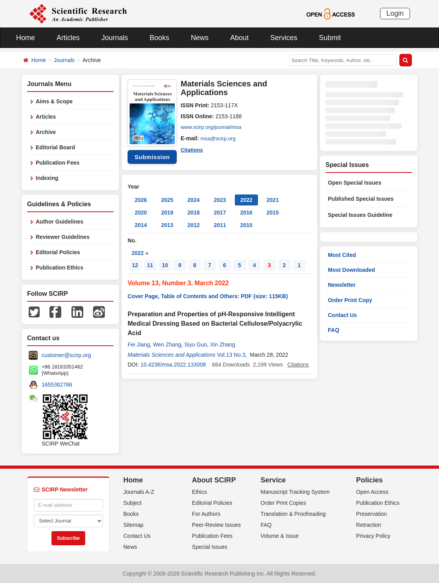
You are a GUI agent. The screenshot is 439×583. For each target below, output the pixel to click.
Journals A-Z (138, 492)
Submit (330, 38)
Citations (192, 149)
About (239, 38)
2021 (273, 200)
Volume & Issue (280, 536)
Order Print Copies (283, 503)
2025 (167, 200)
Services (283, 38)
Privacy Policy (373, 536)
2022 (246, 200)
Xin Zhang (222, 344)
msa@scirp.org (219, 138)
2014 (141, 225)
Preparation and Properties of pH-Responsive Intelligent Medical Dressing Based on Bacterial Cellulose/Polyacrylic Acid (215, 323)
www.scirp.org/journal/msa (213, 127)
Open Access (372, 492)
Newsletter (342, 285)
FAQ (333, 330)
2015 (273, 212)
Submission (152, 157)
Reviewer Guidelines (63, 237)
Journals (114, 38)
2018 (193, 212)
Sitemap (133, 525)
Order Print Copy (350, 300)
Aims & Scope (54, 101)
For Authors (206, 514)
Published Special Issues (360, 199)
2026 (141, 200)
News (200, 38)
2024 (193, 200)
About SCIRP (214, 480)
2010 (246, 225)
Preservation (371, 514)
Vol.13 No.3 (231, 355)
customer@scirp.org (66, 355)
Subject (132, 503)
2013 (167, 225)
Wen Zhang (167, 344)
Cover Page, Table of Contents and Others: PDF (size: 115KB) (208, 296)
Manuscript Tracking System (295, 492)
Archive (46, 132)
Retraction (368, 525)
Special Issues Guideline (360, 215)
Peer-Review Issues (216, 525)
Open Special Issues (354, 183)
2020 (141, 212)
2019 (167, 212)
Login (395, 13)
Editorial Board (55, 147)
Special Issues (209, 547)
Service (273, 480)
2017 (220, 212)
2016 (246, 212)
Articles (68, 38)
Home (25, 38)
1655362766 (57, 384)
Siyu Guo (196, 344)
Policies (369, 480)
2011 (220, 225)
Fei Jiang (139, 344)
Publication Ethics (59, 267)
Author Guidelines (59, 221)
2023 (220, 200)
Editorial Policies (58, 252)
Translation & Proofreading (293, 514)
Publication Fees (57, 163)
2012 (193, 225)
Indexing (47, 178)
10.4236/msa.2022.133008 (173, 364)
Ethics (199, 492)
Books (159, 38)
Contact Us (342, 315)
